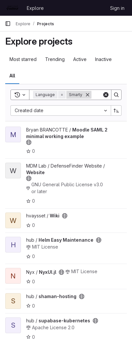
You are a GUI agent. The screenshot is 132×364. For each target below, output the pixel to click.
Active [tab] (80, 59)
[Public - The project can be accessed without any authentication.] (28, 142)
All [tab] (12, 75)
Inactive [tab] (103, 59)
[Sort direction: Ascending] (116, 110)
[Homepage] (13, 8)
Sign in (117, 8)
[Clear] (106, 95)
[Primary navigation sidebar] (8, 23)
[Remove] (87, 95)
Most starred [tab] (23, 59)
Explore (35, 8)
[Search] (116, 95)
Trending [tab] (55, 59)
